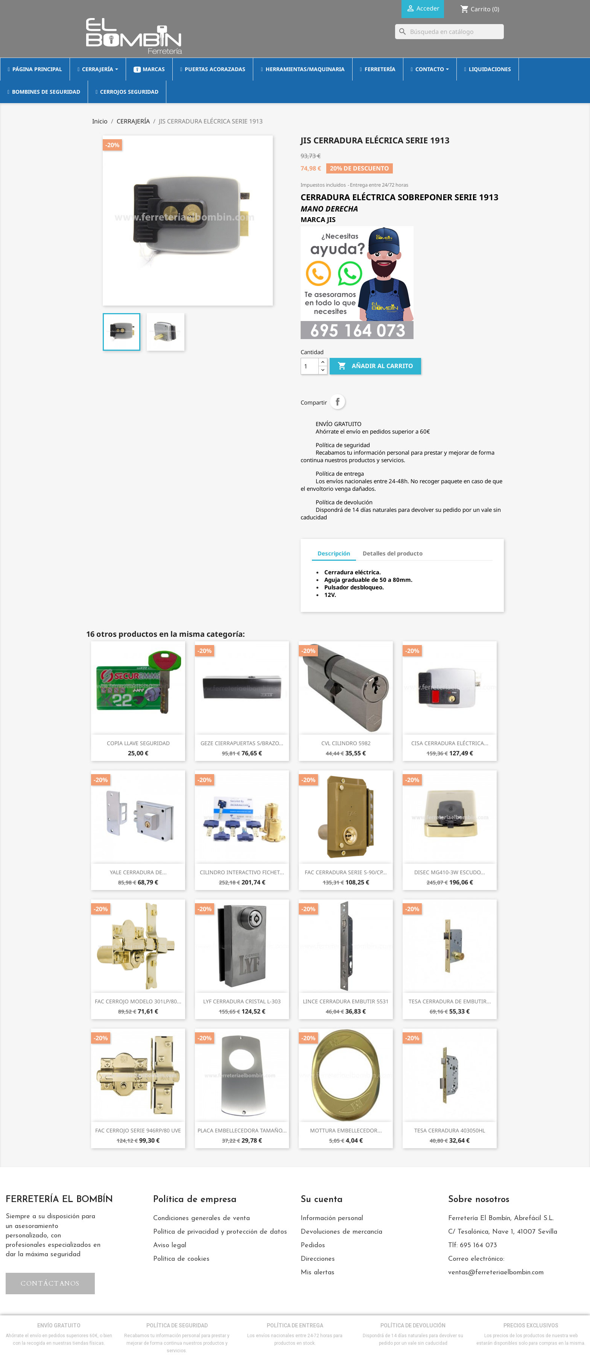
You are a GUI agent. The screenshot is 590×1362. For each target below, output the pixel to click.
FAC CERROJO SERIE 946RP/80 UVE (138, 1130)
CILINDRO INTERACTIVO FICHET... (242, 872)
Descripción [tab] (334, 553)
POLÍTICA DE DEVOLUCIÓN (413, 1325)
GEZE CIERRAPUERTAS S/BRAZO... (242, 743)
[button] (50, 1283)
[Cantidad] (310, 366)
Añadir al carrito (375, 366)
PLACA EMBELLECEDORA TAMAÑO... (242, 1130)
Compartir (337, 401)
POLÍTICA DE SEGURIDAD (177, 1325)
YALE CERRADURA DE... (138, 872)
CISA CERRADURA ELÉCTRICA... (449, 743)
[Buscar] (449, 31)
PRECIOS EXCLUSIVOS (530, 1325)
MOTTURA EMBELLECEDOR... (346, 1130)
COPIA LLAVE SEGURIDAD (138, 743)
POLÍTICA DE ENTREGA (295, 1325)
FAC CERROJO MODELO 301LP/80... (138, 1001)
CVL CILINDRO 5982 (346, 743)
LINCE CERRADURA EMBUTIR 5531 (346, 1001)
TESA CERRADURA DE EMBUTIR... (450, 1001)
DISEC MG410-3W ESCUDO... (449, 872)
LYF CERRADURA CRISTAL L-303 (242, 1001)
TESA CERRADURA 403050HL (449, 1130)
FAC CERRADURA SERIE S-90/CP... (346, 872)
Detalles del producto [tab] (393, 553)
